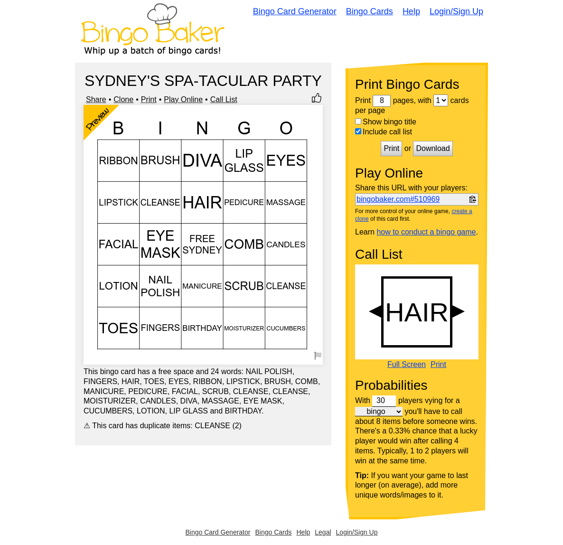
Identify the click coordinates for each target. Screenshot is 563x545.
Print (149, 99)
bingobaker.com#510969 (398, 199)
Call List (223, 99)
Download (433, 148)
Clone (123, 99)
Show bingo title (385, 122)
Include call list (383, 132)
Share (96, 99)
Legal (323, 532)
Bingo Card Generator (295, 11)
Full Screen (406, 364)
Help (411, 11)
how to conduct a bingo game (426, 232)
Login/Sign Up (456, 11)
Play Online (183, 99)
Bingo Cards (369, 11)
